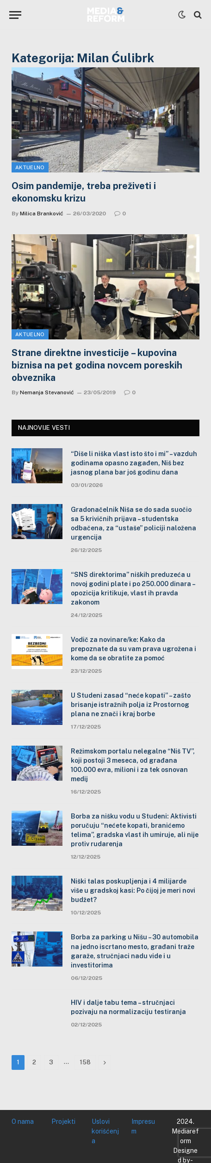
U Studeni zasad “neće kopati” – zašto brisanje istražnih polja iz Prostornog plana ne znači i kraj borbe (131, 705)
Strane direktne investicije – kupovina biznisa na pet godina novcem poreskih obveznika (97, 365)
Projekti (63, 1121)
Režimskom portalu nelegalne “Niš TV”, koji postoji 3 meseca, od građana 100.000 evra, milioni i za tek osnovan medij (133, 765)
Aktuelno (30, 167)
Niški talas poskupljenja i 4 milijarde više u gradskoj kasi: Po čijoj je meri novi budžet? (133, 890)
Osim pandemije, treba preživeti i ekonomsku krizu (84, 192)
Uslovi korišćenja (105, 1131)
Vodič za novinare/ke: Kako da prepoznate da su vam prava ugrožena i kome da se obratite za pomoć (133, 649)
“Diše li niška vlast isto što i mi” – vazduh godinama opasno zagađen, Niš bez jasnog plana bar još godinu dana (134, 463)
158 (85, 1062)
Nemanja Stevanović (47, 392)
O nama (23, 1121)
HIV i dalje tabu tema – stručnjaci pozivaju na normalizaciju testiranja (128, 1007)
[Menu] (15, 15)
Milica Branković (41, 213)
